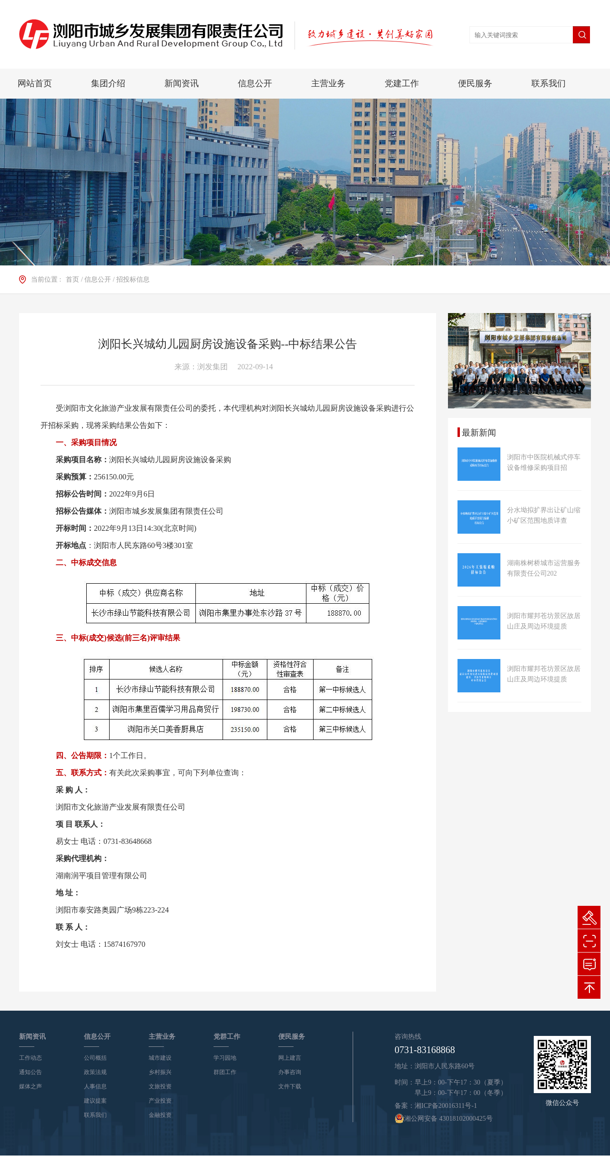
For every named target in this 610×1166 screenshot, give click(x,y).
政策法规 (95, 1072)
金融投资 (160, 1115)
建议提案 (95, 1100)
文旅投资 (160, 1086)
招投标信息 (133, 279)
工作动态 (30, 1057)
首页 (72, 279)
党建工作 (402, 83)
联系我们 (548, 83)
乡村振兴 (160, 1072)
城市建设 (160, 1057)
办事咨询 (289, 1072)
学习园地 (225, 1057)
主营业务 (328, 83)
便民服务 (475, 83)
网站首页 (35, 83)
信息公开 (255, 83)
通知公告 (30, 1072)
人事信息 (95, 1086)
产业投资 (160, 1100)
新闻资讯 (181, 83)
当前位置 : (46, 279)
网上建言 (289, 1057)
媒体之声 (30, 1086)
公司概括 (95, 1057)
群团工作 (225, 1072)
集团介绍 (108, 83)
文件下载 (289, 1086)
